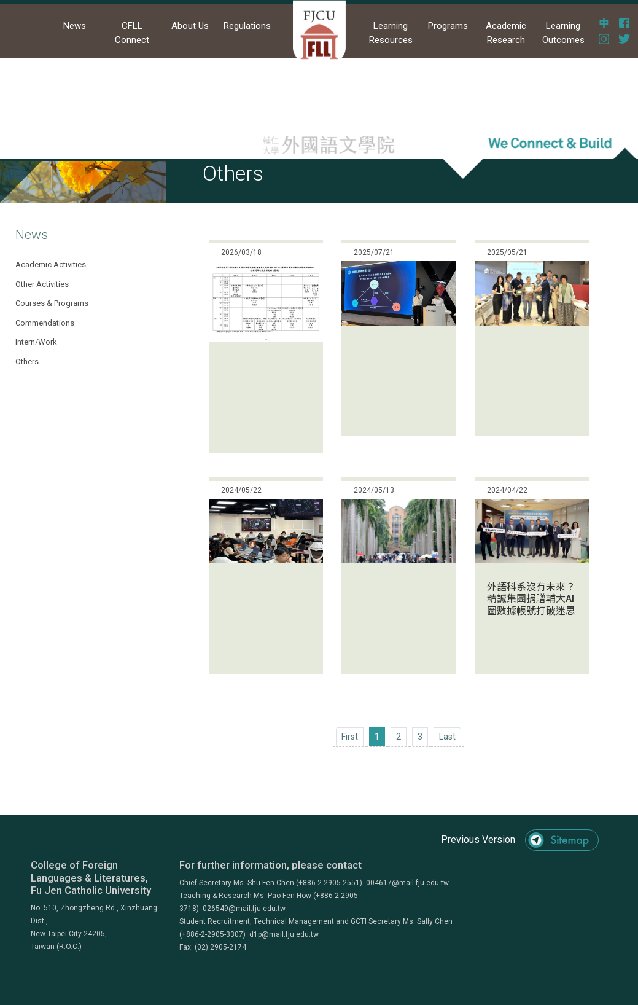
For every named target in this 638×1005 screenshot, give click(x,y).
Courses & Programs (51, 303)
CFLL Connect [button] (132, 32)
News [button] (74, 25)
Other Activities (42, 284)
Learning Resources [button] (391, 32)
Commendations (44, 322)
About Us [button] (190, 25)
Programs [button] (448, 25)
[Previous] (350, 736)
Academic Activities (50, 264)
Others (27, 361)
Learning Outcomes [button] (563, 32)
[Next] (447, 736)
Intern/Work (36, 341)
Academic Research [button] (506, 32)
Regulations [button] (247, 25)
